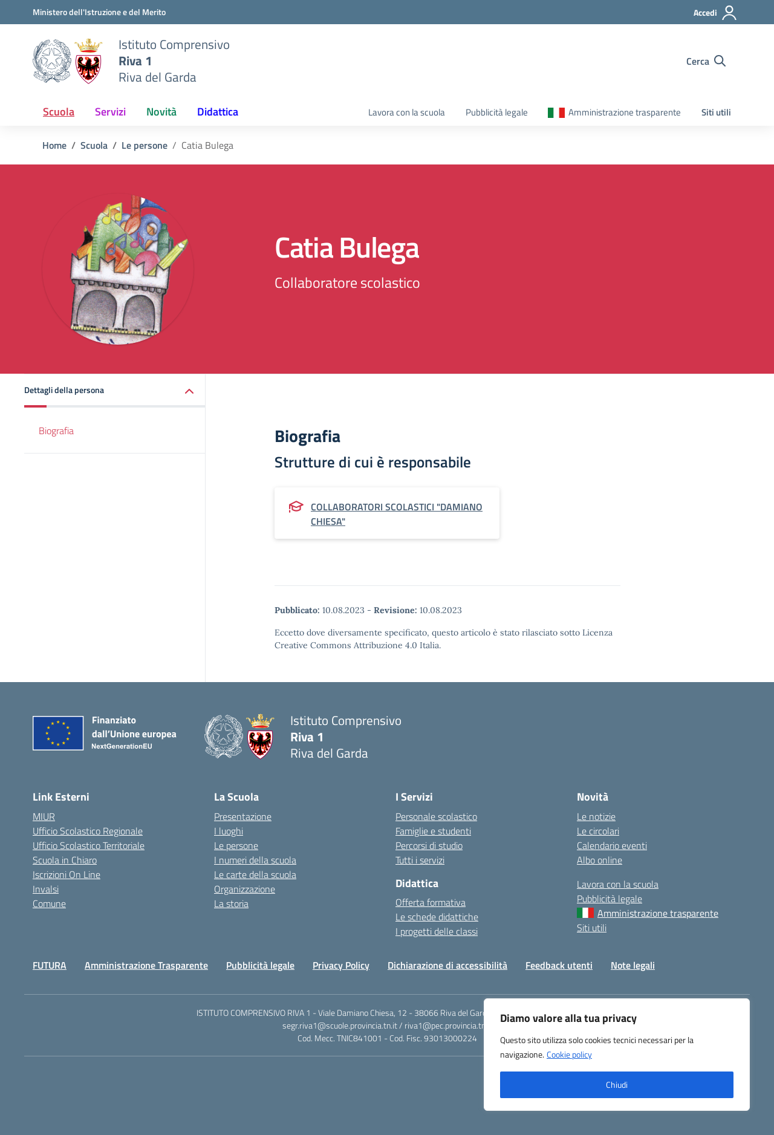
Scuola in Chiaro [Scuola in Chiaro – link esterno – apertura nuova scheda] (65, 860)
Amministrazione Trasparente (146, 965)
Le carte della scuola (255, 874)
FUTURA (50, 965)
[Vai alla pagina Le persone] (144, 145)
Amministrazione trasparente (624, 112)
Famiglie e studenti (433, 831)
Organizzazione (244, 889)
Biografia (56, 430)
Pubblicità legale (497, 112)
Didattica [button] (217, 111)
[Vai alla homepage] (68, 61)
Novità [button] (161, 111)
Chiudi (617, 1084)
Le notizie (596, 816)
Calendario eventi (612, 845)
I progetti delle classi (436, 931)
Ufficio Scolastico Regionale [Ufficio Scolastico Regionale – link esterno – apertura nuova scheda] (88, 831)
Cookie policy (569, 1054)
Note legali (633, 965)
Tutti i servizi (419, 860)
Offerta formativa (430, 902)
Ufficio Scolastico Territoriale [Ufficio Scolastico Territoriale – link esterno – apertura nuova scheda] (89, 845)
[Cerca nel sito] (706, 61)
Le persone (236, 845)
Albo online (599, 860)
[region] (617, 1054)
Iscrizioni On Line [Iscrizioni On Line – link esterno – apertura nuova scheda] (66, 874)
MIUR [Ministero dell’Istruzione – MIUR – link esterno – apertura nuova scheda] (44, 816)
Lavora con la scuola (406, 112)
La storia (231, 903)
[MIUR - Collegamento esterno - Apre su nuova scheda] (99, 11)
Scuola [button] (58, 111)
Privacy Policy (341, 965)
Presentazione (243, 816)
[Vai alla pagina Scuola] (94, 145)
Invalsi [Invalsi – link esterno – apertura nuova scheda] (46, 889)
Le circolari (598, 831)
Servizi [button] (110, 111)
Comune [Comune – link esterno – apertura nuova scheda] (49, 903)
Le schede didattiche (436, 916)
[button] (115, 391)
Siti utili (716, 112)
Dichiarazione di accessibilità (447, 965)
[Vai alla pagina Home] (54, 145)
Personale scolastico (436, 816)
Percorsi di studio (429, 845)
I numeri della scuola (255, 860)
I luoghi (228, 831)
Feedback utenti (559, 965)
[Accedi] (715, 12)
